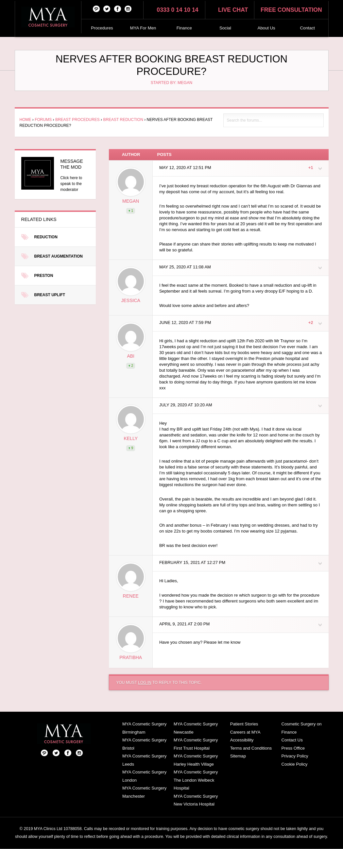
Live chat (233, 10)
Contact (307, 27)
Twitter (107, 8)
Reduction (46, 237)
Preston (43, 275)
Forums (43, 119)
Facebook (117, 8)
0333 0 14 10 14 (177, 10)
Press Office (293, 748)
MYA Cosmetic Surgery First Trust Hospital (196, 744)
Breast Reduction (123, 119)
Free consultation (291, 10)
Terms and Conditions (251, 748)
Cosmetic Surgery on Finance (302, 728)
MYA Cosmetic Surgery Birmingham (144, 728)
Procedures (102, 27)
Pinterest (96, 8)
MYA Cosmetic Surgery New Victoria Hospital (196, 800)
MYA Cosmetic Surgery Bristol (144, 744)
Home (25, 119)
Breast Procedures (77, 119)
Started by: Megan (171, 82)
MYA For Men (143, 27)
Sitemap (238, 756)
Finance (184, 27)
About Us (266, 27)
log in (144, 682)
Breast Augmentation (58, 256)
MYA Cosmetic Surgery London (144, 776)
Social (225, 27)
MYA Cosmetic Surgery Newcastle (196, 728)
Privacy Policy (295, 756)
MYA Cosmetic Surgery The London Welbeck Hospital (196, 780)
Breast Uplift (49, 295)
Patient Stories (244, 724)
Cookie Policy (295, 764)
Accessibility (242, 740)
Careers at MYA (245, 732)
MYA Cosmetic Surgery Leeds (144, 760)
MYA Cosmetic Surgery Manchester (144, 792)
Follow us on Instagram (128, 8)
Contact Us (292, 740)
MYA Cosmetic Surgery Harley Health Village (196, 760)
